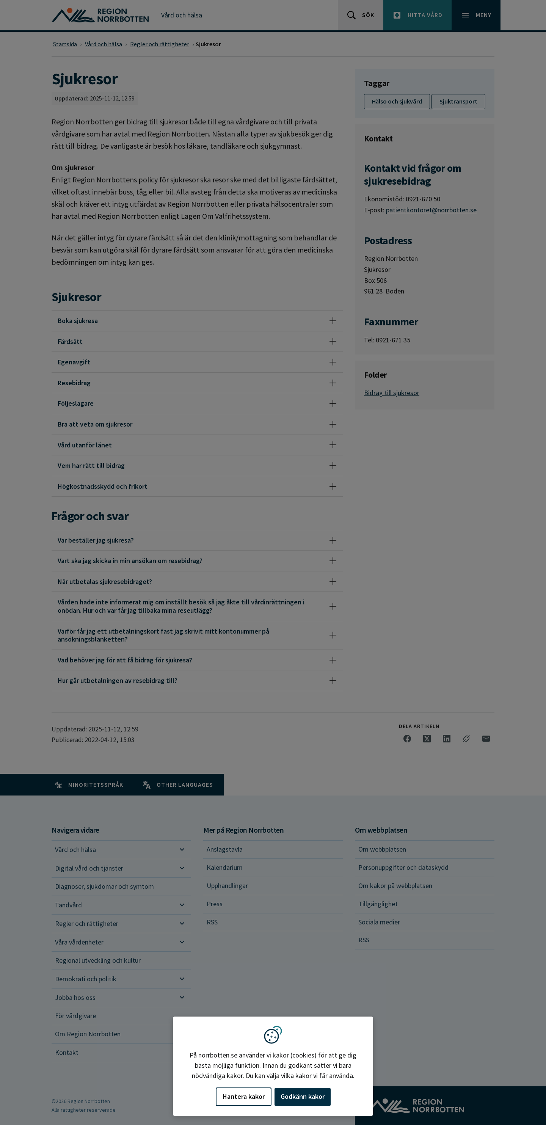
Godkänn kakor (303, 1096)
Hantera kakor (244, 1096)
